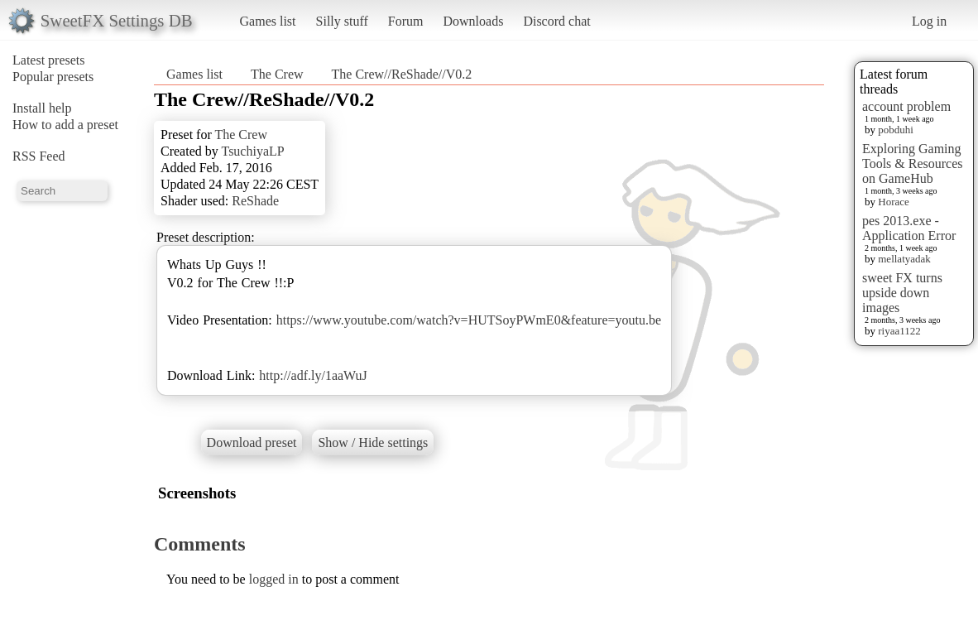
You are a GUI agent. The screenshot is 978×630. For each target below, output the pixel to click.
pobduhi (895, 129)
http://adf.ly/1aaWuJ (313, 375)
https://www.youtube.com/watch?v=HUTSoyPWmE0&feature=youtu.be (468, 320)
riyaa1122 (899, 331)
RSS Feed (38, 156)
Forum (406, 21)
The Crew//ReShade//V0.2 (402, 74)
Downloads (473, 21)
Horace (893, 201)
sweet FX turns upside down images (902, 293)
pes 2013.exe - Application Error (909, 228)
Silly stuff (342, 21)
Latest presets (48, 60)
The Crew (277, 74)
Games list (268, 21)
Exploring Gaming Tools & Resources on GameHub (912, 163)
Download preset (252, 442)
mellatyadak (904, 258)
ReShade (255, 201)
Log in (929, 21)
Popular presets (52, 77)
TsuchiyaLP (252, 151)
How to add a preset (65, 125)
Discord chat (556, 21)
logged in (274, 579)
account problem (906, 106)
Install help (42, 108)
